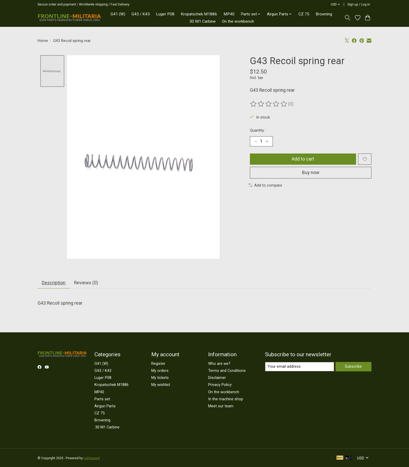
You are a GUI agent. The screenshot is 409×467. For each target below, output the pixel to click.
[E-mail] (299, 367)
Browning (324, 14)
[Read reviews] (269, 104)
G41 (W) (118, 14)
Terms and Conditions (227, 370)
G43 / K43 (140, 14)
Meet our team (220, 406)
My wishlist (160, 385)
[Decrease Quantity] (255, 141)
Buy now (310, 172)
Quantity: (257, 130)
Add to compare (265, 185)
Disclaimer (217, 378)
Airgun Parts (105, 406)
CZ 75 (303, 14)
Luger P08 (165, 14)
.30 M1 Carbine (202, 21)
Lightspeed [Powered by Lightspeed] (91, 458)
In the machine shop (225, 399)
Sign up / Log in (358, 4)
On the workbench (238, 21)
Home (43, 40)
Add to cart (303, 159)
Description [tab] (53, 283)
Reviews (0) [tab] (86, 283)
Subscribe (353, 366)
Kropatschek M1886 (199, 14)
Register (158, 363)
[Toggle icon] (347, 17)
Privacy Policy (220, 385)
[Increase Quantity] (267, 141)
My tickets (160, 378)
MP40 (229, 14)
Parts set (102, 399)
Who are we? (219, 363)
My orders (160, 370)
